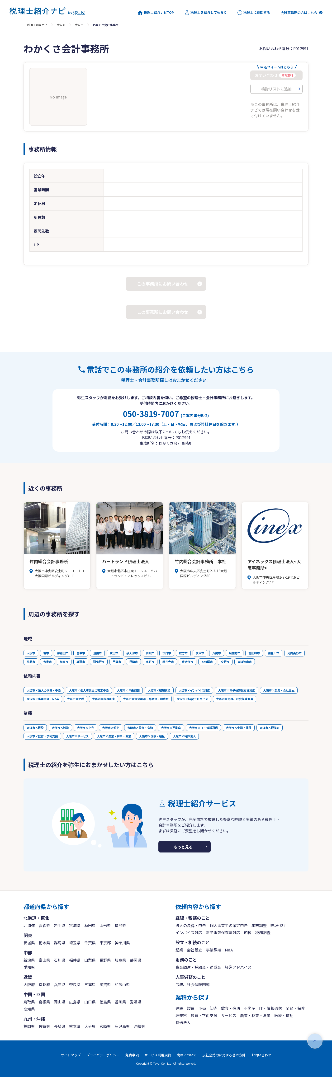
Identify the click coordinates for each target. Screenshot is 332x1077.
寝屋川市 (273, 653)
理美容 (181, 1015)
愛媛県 (135, 1002)
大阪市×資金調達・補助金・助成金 (146, 699)
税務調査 (262, 932)
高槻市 (150, 653)
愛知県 (29, 967)
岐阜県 (120, 960)
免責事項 (132, 1055)
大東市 (47, 662)
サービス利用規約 (157, 1055)
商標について (187, 1055)
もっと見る (183, 847)
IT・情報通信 (270, 1008)
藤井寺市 (168, 662)
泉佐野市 (234, 653)
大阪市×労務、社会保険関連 (234, 699)
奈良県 (75, 984)
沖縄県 (139, 1026)
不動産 (249, 1008)
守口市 (166, 653)
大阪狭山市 (244, 662)
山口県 (90, 1002)
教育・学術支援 (204, 1015)
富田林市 (254, 653)
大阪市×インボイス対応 (194, 690)
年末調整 (259, 925)
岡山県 (59, 1002)
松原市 (31, 662)
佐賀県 (44, 1026)
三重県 (90, 984)
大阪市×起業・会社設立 (278, 690)
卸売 (213, 1008)
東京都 (105, 943)
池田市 (97, 653)
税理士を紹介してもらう (206, 12)
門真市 (117, 662)
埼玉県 (75, 943)
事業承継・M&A (219, 950)
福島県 (120, 925)
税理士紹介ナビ (37, 25)
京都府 (44, 984)
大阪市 (79, 25)
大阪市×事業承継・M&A (43, 699)
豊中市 (80, 653)
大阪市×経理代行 (159, 690)
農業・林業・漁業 (255, 1015)
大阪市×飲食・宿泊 (140, 728)
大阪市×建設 (35, 728)
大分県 (90, 1026)
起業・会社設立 (188, 950)
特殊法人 (183, 1022)
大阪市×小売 (85, 728)
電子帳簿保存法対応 (223, 932)
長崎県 (59, 1026)
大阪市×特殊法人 (184, 736)
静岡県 (135, 960)
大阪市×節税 (75, 699)
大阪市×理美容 (270, 728)
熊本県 (75, 1026)
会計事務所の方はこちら (299, 12)
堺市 (46, 653)
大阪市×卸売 (110, 728)
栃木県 (44, 943)
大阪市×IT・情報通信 (203, 728)
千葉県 (90, 943)
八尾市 (216, 653)
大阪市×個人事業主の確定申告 (89, 690)
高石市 (150, 662)
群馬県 (59, 943)
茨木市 (200, 653)
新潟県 (29, 960)
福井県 (75, 960)
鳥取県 (29, 1002)
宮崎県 (105, 1026)
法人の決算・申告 (190, 925)
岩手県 (59, 925)
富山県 (44, 960)
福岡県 (29, 1026)
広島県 (75, 1002)
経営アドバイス (238, 967)
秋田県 (90, 925)
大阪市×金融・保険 (238, 728)
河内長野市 (294, 653)
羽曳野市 (98, 662)
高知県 (29, 1009)
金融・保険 (295, 1008)
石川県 (59, 960)
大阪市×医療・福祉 (152, 736)
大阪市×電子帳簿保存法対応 (236, 690)
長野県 (105, 960)
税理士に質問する (253, 12)
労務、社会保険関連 (192, 984)
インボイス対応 (188, 932)
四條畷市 (207, 662)
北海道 (29, 925)
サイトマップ (71, 1055)
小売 (202, 1008)
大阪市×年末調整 (128, 690)
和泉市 (64, 662)
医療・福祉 (283, 1015)
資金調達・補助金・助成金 (198, 967)
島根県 (44, 1002)
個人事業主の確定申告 (229, 925)
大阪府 (61, 25)
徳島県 (105, 1002)
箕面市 (80, 662)
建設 (179, 1008)
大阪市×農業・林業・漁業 (114, 736)
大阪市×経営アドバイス (192, 699)
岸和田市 (62, 653)
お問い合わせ (261, 1055)
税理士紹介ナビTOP (156, 12)
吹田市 (114, 653)
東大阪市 (187, 662)
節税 (247, 932)
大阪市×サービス (77, 736)
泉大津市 (132, 653)
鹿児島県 (122, 1026)
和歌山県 (122, 984)
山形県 (105, 925)
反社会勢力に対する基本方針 (224, 1055)
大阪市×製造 (60, 728)
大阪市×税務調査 (103, 699)
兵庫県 (59, 984)
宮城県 (75, 925)
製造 (190, 1008)
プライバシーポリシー (103, 1055)
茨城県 (29, 943)
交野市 (225, 662)
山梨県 (90, 960)
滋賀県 (105, 984)
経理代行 (278, 925)
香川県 (120, 1002)
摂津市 (133, 662)
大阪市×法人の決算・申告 (44, 690)
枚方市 (183, 653)
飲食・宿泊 (230, 1008)
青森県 (44, 925)
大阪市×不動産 (171, 728)
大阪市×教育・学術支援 (42, 736)
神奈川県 (122, 943)
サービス (228, 1015)
